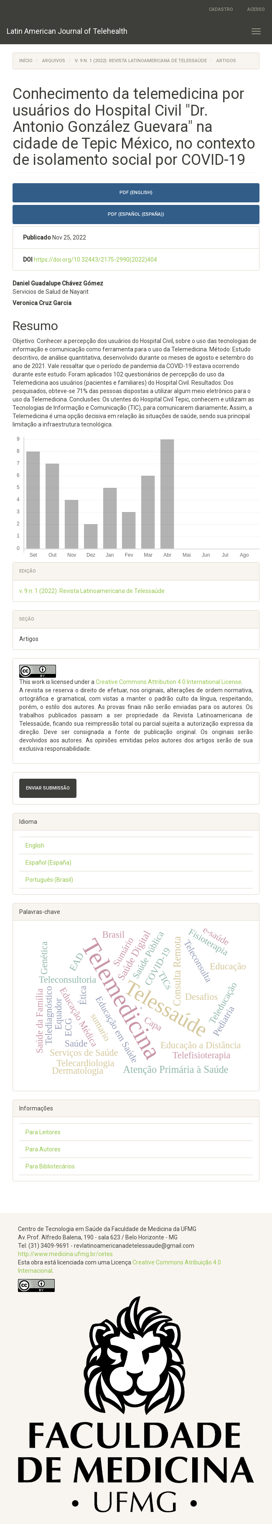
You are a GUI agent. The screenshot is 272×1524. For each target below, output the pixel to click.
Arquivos (53, 60)
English (34, 845)
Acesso (256, 9)
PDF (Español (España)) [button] (136, 214)
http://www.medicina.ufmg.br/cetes (65, 1254)
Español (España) (48, 862)
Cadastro (221, 9)
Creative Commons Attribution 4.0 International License (168, 682)
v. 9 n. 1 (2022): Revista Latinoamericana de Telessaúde (141, 60)
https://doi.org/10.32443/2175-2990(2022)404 (95, 259)
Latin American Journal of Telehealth (67, 31)
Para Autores (43, 1149)
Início (26, 60)
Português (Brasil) (49, 879)
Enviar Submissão (48, 788)
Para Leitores (43, 1132)
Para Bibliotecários (50, 1166)
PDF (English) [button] (136, 192)
